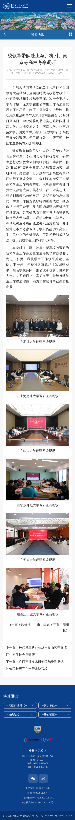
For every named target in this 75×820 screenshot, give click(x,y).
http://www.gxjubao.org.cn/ (58, 815)
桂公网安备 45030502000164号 (37, 802)
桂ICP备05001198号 (37, 793)
